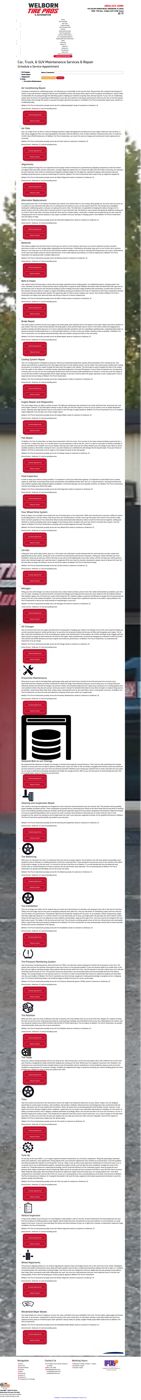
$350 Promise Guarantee (65, 54)
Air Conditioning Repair (33, 88)
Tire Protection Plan (65, 27)
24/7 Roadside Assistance (65, 37)
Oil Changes (26, 72)
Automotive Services (65, 31)
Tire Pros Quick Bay (65, 33)
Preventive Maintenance (34, 678)
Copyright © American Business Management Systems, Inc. (70, 1397)
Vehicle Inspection (30, 1215)
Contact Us (65, 48)
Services (63, 29)
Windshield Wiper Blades (34, 1311)
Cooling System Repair (33, 359)
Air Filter (25, 128)
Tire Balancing (28, 856)
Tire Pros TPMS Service (65, 35)
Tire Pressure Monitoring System (38, 961)
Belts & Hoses (28, 281)
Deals (63, 40)
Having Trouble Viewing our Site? (9, 1396)
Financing (63, 42)
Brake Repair (26, 74)
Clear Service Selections (48, 77)
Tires (23, 1099)
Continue (60, 77)
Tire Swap (26, 1057)
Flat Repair (27, 438)
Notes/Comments (47, 72)
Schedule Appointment (35, 115)
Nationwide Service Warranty (65, 38)
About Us (63, 44)
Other (30, 80)
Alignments (26, 77)
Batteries (26, 242)
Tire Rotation (28, 1015)
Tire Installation (29, 906)
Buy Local (65, 52)
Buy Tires (65, 23)
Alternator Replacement (34, 200)
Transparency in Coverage (27, 1379)
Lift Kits (25, 550)
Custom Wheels (64, 25)
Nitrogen (26, 588)
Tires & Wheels (63, 21)
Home (63, 19)
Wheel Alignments (30, 1262)
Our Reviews (64, 50)
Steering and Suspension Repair (38, 803)
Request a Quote (35, 121)
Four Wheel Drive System (34, 512)
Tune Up (25, 1155)
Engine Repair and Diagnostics (37, 402)
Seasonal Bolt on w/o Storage (36, 761)
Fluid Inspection (29, 476)
